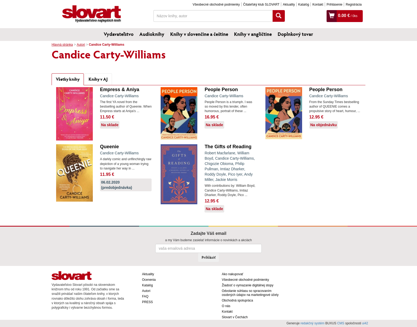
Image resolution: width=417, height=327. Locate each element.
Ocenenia (149, 280)
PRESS (147, 302)
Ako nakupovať (232, 274)
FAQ (145, 296)
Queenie (109, 146)
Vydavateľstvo (119, 34)
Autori (81, 44)
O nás (226, 306)
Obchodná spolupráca (237, 300)
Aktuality (289, 4)
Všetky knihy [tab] (68, 79)
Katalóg (303, 4)
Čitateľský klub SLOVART (261, 4)
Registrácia (354, 4)
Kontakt (317, 4)
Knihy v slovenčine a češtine (199, 34)
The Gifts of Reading (228, 146)
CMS (340, 323)
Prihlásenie (334, 4)
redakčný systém (312, 323)
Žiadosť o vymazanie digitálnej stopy (247, 285)
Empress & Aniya (119, 89)
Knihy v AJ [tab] (98, 79)
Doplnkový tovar (295, 34)
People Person (221, 89)
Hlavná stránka (62, 44)
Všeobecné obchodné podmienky (216, 4)
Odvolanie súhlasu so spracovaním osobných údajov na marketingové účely (250, 293)
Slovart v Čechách (235, 317)
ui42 (365, 323)
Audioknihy (151, 34)
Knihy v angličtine (253, 34)
